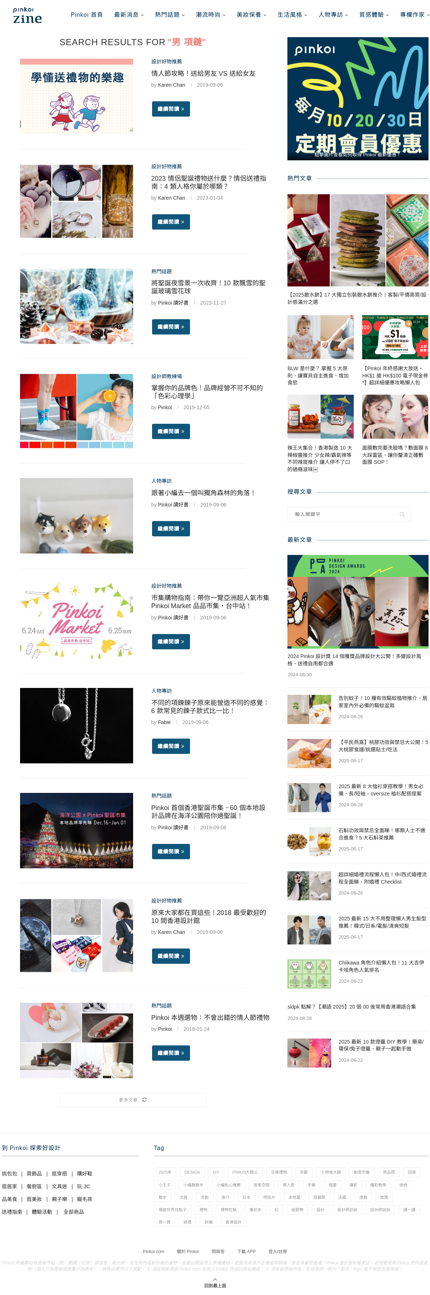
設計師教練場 (166, 376)
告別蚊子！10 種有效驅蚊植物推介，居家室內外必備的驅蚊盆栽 (382, 701)
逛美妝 (34, 1199)
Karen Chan (171, 85)
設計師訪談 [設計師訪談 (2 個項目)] (347, 1210)
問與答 (218, 1251)
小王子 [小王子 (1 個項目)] (165, 1185)
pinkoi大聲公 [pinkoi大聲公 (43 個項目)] (245, 1172)
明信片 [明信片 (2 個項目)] (269, 1197)
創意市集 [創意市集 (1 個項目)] (362, 1172)
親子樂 (59, 1199)
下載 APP (246, 1251)
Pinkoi (165, 407)
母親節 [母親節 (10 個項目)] (319, 1197)
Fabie (164, 722)
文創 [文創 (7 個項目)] (205, 1197)
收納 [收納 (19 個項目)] (403, 1185)
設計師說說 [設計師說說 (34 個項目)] (380, 1210)
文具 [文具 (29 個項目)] (183, 1197)
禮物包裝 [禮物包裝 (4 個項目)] (229, 1210)
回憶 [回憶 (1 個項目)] (412, 1172)
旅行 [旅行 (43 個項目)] (225, 1197)
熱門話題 (167, 15)
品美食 (9, 1199)
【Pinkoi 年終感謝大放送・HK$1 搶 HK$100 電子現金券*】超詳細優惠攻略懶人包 (395, 375)
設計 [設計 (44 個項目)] (321, 1210)
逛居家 (9, 1186)
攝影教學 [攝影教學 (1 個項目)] (378, 1185)
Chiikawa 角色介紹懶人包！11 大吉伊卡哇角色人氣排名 (381, 966)
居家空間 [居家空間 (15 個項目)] (261, 1185)
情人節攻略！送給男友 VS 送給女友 (203, 73)
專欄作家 (412, 15)
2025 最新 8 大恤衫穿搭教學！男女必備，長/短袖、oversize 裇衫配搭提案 (380, 790)
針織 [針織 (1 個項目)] (209, 1222)
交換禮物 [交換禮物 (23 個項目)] (279, 1172)
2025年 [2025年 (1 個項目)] (165, 1172)
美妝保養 (249, 15)
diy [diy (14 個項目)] (216, 1172)
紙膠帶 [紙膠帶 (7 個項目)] (297, 1210)
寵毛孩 (84, 1199)
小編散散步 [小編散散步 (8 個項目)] (193, 1185)
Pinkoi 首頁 (87, 15)
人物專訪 (330, 15)
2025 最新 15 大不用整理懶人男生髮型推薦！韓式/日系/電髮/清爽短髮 (382, 922)
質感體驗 (371, 15)
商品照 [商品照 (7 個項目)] (389, 1172)
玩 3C (83, 1186)
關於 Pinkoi (188, 1251)
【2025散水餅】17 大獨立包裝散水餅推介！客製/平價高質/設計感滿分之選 (356, 298)
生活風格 (290, 15)
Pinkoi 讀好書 (173, 303)
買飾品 (34, 1174)
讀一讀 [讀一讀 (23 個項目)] (409, 1210)
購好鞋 (84, 1174)
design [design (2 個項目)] (192, 1172)
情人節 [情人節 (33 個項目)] (289, 1185)
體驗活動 (42, 1212)
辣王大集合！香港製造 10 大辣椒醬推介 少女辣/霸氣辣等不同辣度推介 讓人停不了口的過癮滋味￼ (319, 458)
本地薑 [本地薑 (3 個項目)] (294, 1197)
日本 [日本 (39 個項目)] (247, 1197)
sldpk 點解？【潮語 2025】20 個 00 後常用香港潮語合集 (351, 1007)
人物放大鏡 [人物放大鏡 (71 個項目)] (331, 1172)
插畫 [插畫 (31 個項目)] (333, 1185)
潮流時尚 (208, 15)
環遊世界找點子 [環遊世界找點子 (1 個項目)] (173, 1210)
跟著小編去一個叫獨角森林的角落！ (203, 493)
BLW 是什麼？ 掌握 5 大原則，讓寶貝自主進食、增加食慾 (318, 375)
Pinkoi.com (153, 1251)
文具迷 (59, 1186)
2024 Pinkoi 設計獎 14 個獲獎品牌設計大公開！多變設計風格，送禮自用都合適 (354, 659)
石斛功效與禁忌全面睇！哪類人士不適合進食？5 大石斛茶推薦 (381, 834)
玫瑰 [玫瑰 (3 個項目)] (384, 1197)
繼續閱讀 (171, 109)
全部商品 (73, 1212)
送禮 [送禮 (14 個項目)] (187, 1222)
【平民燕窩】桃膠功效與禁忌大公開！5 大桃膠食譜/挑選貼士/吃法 (383, 745)
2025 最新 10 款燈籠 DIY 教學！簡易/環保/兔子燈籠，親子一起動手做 (380, 1045)
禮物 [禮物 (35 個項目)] (203, 1210)
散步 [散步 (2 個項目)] (163, 1197)
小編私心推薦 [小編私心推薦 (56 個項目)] (229, 1185)
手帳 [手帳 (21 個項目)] (311, 1185)
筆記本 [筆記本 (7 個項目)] (255, 1210)
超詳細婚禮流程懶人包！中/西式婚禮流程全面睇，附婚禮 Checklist (382, 878)
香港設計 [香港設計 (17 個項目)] (233, 1222)
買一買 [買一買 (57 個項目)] (165, 1222)
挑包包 (9, 1174)
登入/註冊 (277, 1251)
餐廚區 (34, 1186)
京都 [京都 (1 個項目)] (304, 1172)
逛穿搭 (59, 1174)
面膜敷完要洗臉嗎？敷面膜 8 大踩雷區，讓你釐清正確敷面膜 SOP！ (395, 455)
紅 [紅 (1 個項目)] (277, 1210)
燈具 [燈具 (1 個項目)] (363, 1197)
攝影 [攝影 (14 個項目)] (353, 1185)
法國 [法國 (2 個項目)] (342, 1197)
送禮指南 (12, 1212)
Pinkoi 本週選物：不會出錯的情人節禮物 (210, 1017)
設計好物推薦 (166, 61)
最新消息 (126, 15)
